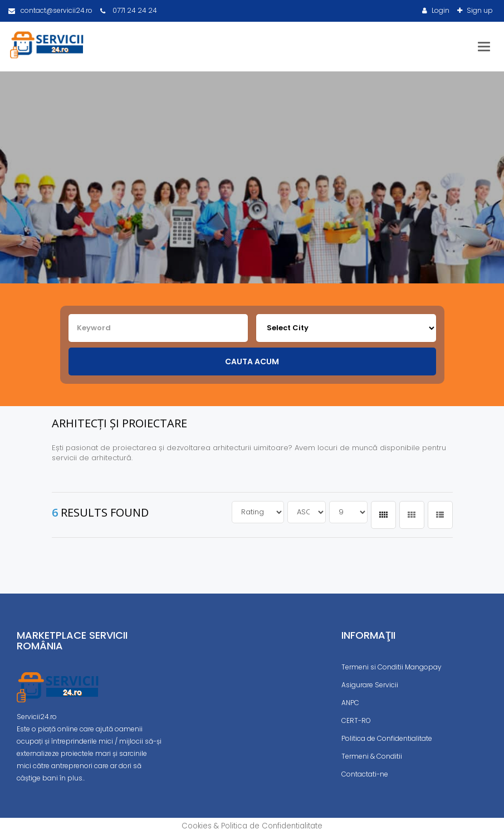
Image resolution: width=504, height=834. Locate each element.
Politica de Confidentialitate (386, 738)
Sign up (479, 10)
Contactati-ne (364, 774)
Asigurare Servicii (369, 685)
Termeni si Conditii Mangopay (391, 667)
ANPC (350, 702)
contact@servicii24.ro (50, 10)
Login (439, 10)
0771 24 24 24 (128, 10)
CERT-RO (356, 720)
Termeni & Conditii (371, 756)
